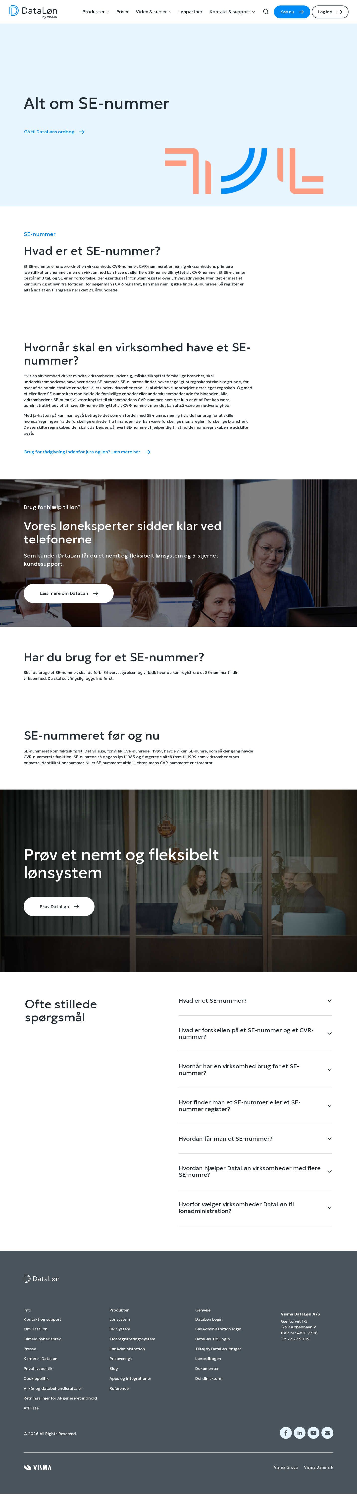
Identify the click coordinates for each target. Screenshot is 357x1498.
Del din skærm (208, 1386)
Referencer (119, 1396)
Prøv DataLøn (54, 907)
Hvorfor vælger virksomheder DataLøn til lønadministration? (236, 1214)
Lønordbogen (208, 1366)
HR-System (119, 1336)
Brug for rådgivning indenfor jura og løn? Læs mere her (82, 452)
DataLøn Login (209, 1326)
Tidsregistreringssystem (132, 1346)
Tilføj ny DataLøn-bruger (218, 1356)
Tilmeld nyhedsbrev (42, 1346)
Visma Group (286, 1474)
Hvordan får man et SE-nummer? (225, 1143)
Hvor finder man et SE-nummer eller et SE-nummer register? (240, 1109)
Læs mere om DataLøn (64, 593)
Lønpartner (190, 11)
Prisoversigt (120, 1366)
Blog (113, 1376)
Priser (122, 11)
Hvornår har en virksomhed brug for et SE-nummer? (239, 1072)
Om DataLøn (36, 1336)
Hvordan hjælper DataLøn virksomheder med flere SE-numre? (250, 1177)
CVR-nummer (204, 272)
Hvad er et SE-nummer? (213, 1001)
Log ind (325, 11)
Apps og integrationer (130, 1386)
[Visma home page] (37, 1475)
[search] (265, 12)
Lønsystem (119, 1326)
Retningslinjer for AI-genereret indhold (60, 1405)
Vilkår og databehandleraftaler (53, 1396)
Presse (30, 1356)
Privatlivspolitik (38, 1376)
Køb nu (287, 11)
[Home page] (33, 12)
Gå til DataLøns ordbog (49, 132)
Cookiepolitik (36, 1386)
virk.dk (150, 673)
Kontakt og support (42, 1326)
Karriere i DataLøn (40, 1366)
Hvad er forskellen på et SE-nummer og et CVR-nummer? (246, 1035)
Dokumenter (207, 1376)
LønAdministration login (218, 1336)
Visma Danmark (318, 1474)
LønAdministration (127, 1356)
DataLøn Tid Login (212, 1346)
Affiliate (31, 1415)
